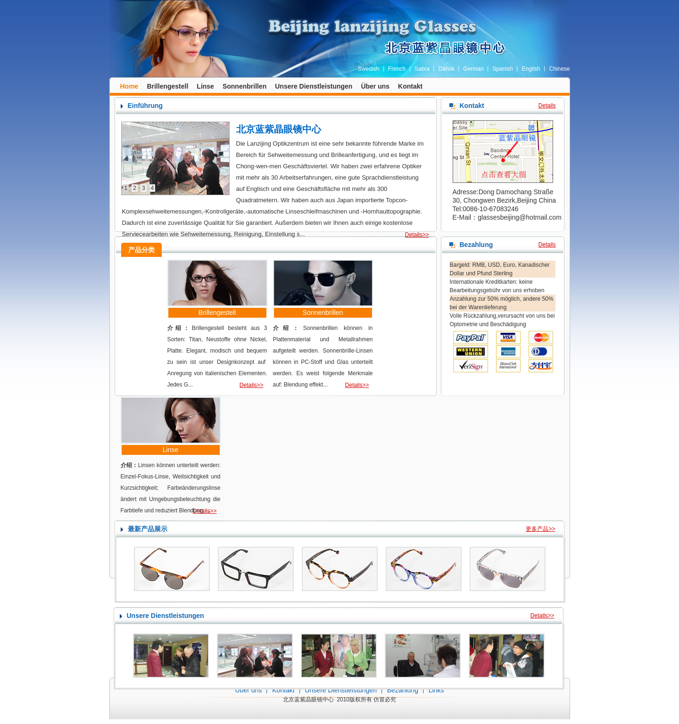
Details (547, 105)
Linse (205, 86)
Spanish (502, 69)
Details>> (417, 234)
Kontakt (410, 86)
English (531, 69)
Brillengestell (167, 86)
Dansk (447, 69)
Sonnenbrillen (244, 86)
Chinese (559, 69)
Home (129, 86)
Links (436, 690)
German (473, 69)
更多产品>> (540, 529)
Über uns (375, 86)
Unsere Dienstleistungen (313, 86)
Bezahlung (402, 690)
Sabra (422, 69)
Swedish (368, 69)
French (397, 69)
